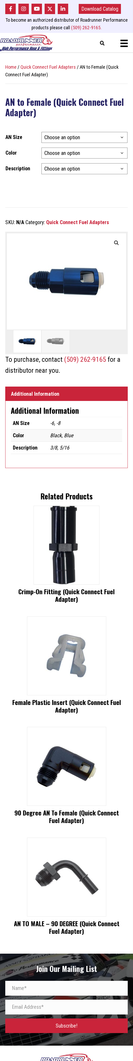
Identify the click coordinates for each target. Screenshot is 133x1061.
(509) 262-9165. (86, 27)
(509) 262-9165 (85, 359)
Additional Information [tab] (35, 394)
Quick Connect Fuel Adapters (48, 67)
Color (11, 153)
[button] (10, 9)
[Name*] (66, 988)
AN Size (14, 137)
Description (18, 168)
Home (11, 67)
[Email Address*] (66, 1007)
